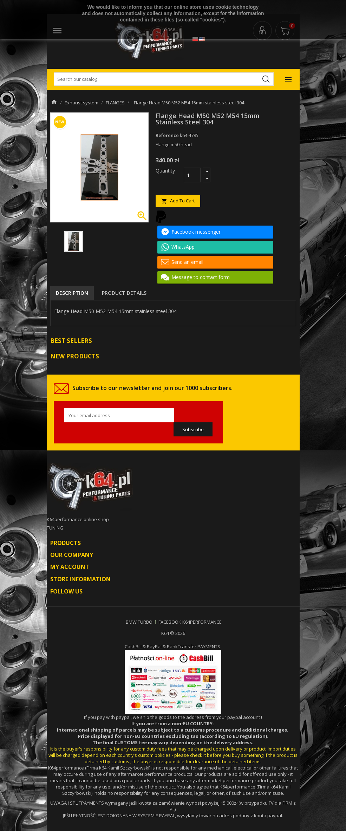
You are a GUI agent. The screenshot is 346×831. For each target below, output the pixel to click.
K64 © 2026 (173, 633)
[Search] (164, 79)
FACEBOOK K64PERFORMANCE (190, 622)
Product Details (124, 293)
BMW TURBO (139, 622)
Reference (167, 135)
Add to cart (178, 200)
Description (72, 293)
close (170, 29)
